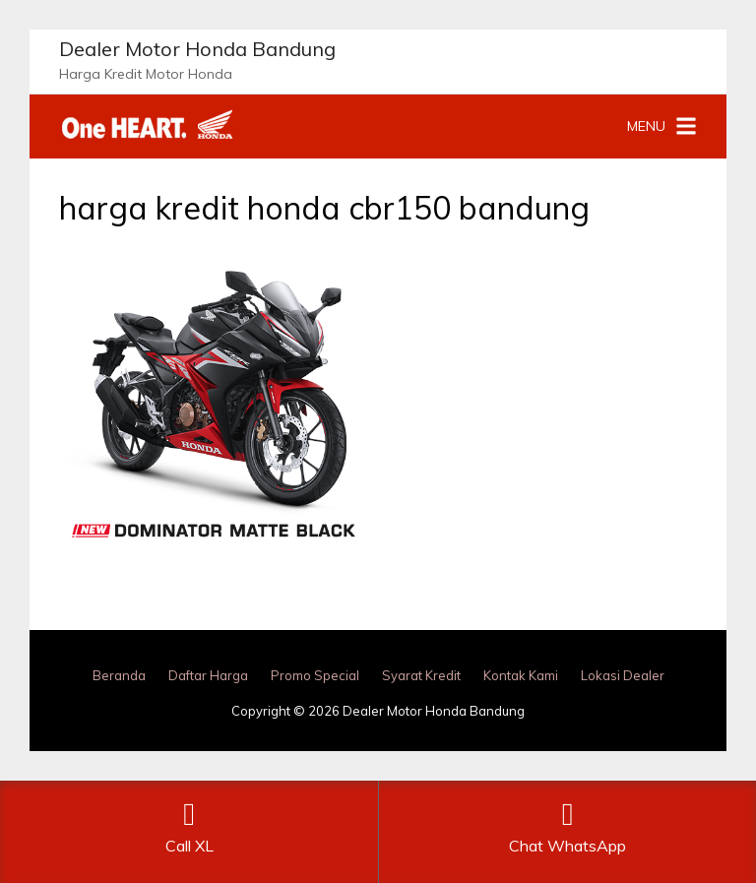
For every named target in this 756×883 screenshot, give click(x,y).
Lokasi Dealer (622, 675)
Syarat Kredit (421, 675)
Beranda (119, 675)
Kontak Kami (520, 675)
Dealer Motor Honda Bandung (197, 48)
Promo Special (315, 675)
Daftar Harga (208, 675)
